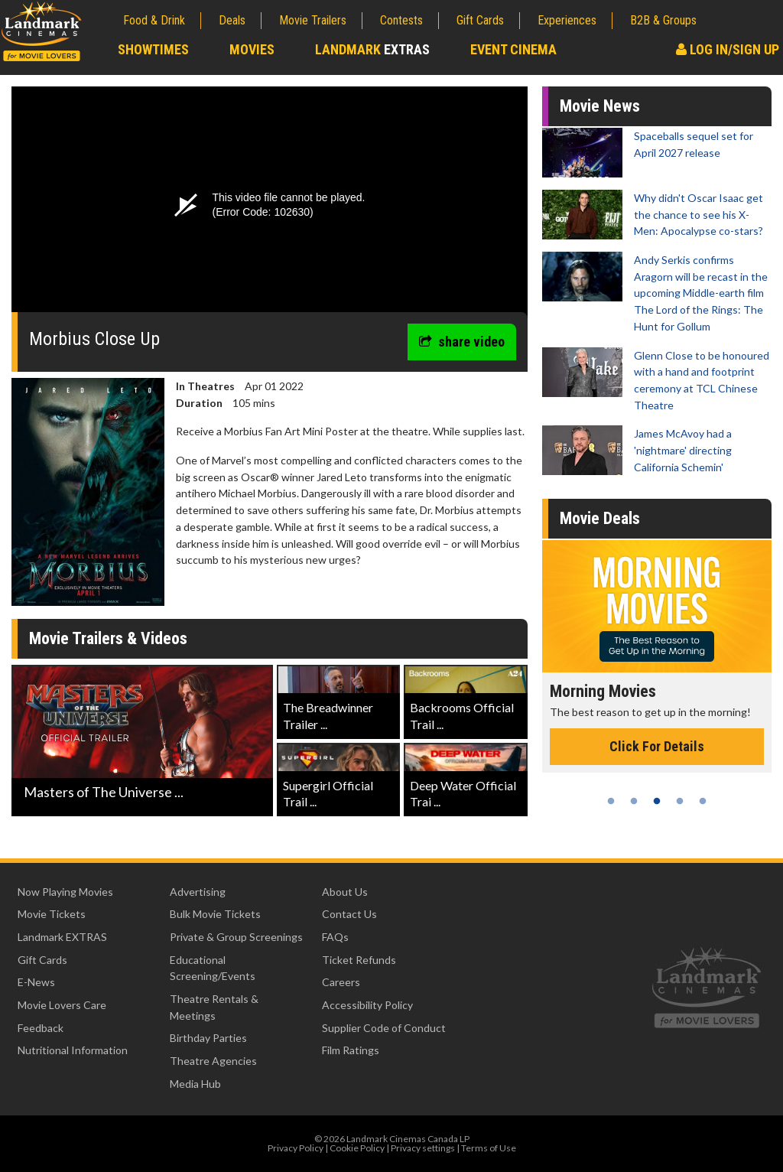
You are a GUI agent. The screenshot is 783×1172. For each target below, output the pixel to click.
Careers (341, 981)
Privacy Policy (295, 1148)
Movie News (600, 106)
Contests (401, 20)
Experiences (567, 20)
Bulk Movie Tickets (215, 913)
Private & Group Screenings (236, 936)
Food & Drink (154, 20)
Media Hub (195, 1083)
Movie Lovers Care (62, 1004)
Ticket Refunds (359, 959)
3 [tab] (656, 801)
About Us (345, 891)
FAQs (335, 936)
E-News (36, 981)
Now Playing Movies (65, 891)
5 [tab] (702, 801)
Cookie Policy (357, 1148)
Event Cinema (513, 49)
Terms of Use (488, 1148)
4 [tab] (679, 801)
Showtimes (153, 49)
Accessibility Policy (367, 1004)
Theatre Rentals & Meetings (214, 1007)
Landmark (372, 49)
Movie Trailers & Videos (108, 638)
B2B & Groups (663, 20)
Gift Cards (480, 20)
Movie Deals (600, 518)
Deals (232, 20)
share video (462, 342)
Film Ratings (350, 1049)
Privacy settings (423, 1148)
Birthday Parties (208, 1037)
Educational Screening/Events (212, 968)
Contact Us (349, 913)
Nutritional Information (73, 1049)
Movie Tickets (52, 913)
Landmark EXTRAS (62, 936)
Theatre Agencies (213, 1060)
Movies (252, 49)
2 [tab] (634, 801)
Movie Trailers (312, 20)
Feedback (40, 1027)
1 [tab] (611, 801)
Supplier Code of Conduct (384, 1027)
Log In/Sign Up (727, 49)
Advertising (198, 891)
